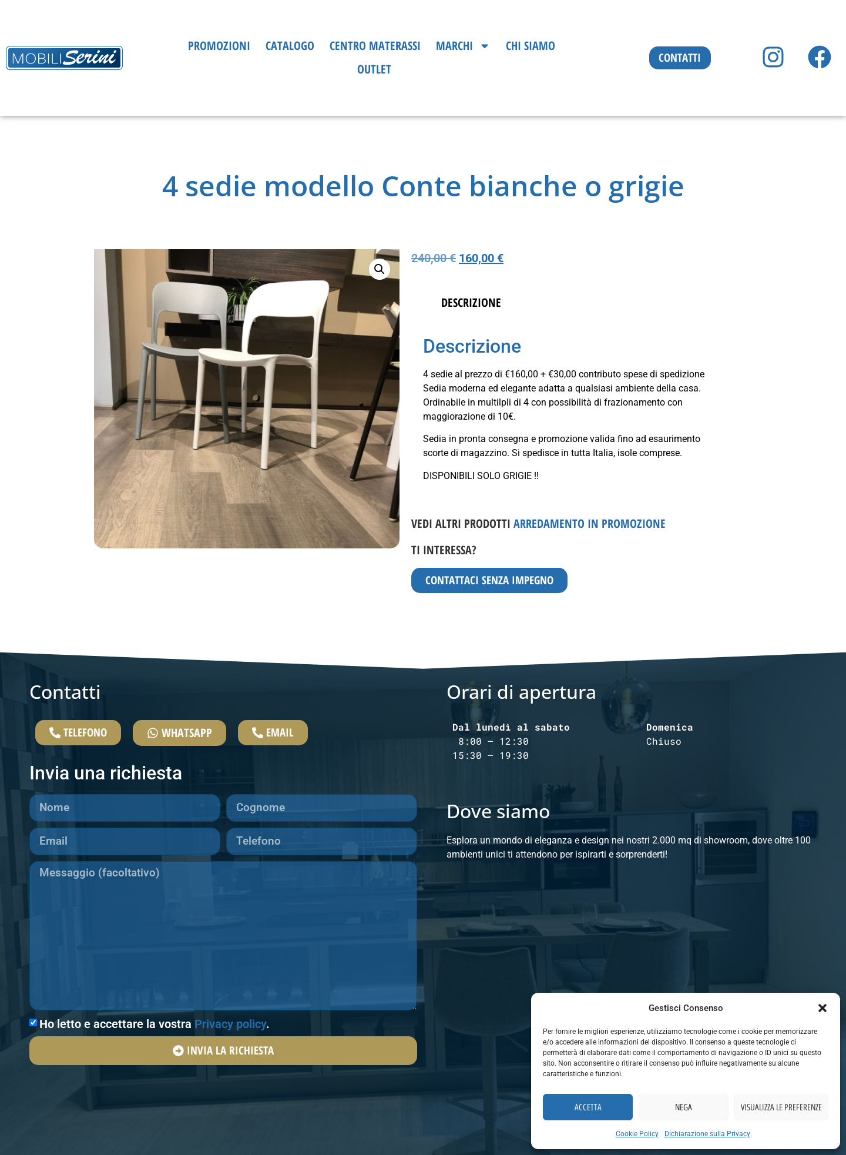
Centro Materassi (375, 45)
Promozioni (219, 45)
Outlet (374, 69)
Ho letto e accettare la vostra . (154, 1032)
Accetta (588, 1107)
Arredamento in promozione (589, 523)
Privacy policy (230, 1032)
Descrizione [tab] (471, 302)
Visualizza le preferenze (781, 1107)
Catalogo (290, 45)
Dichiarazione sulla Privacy (707, 1134)
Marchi (463, 46)
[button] (822, 1008)
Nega (683, 1107)
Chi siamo (530, 45)
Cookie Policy (637, 1134)
